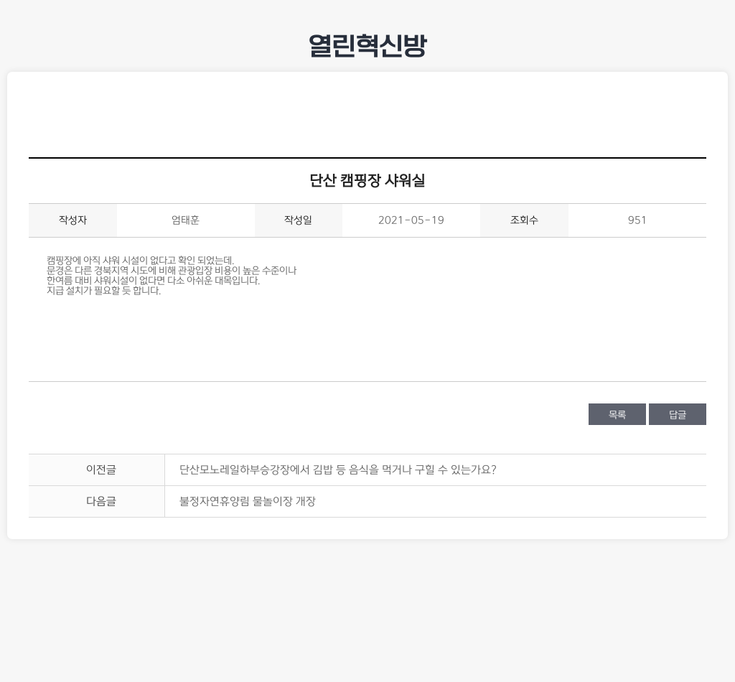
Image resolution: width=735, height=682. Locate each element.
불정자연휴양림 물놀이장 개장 (247, 501)
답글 (677, 415)
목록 (617, 415)
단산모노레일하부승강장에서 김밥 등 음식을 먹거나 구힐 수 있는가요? (338, 470)
